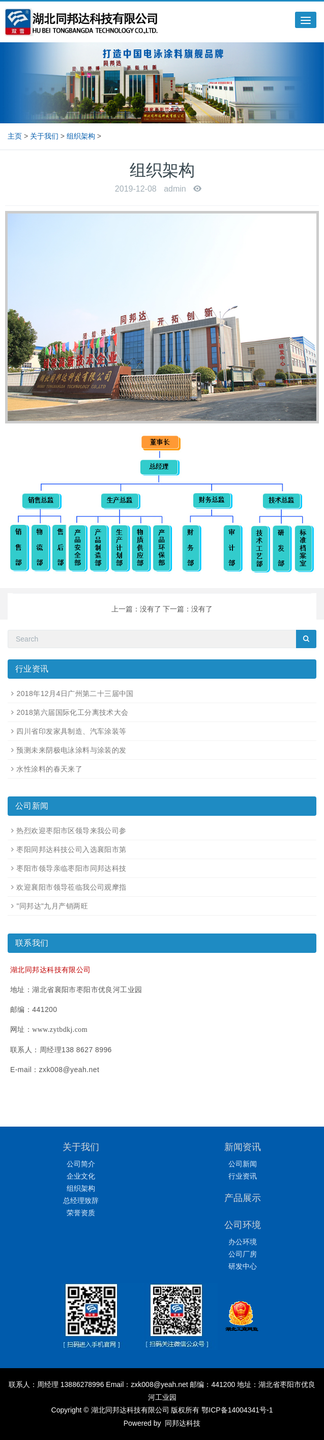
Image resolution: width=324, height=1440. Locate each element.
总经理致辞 (81, 1200)
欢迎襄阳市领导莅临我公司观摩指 (71, 887)
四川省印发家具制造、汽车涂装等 (71, 731)
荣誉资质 (81, 1213)
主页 (15, 136)
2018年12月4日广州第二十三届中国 (74, 693)
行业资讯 (242, 1176)
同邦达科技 (181, 1423)
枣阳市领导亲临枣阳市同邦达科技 (71, 868)
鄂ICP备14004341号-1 (237, 1410)
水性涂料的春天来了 (49, 769)
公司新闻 (242, 1164)
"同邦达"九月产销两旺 (52, 906)
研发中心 (242, 1266)
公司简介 (81, 1164)
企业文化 (81, 1176)
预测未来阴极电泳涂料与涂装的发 (71, 750)
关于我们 (44, 136)
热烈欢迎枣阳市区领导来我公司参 (71, 830)
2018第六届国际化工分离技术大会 (72, 712)
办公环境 (242, 1242)
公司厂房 (242, 1254)
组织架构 (81, 136)
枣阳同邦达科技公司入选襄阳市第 (71, 849)
